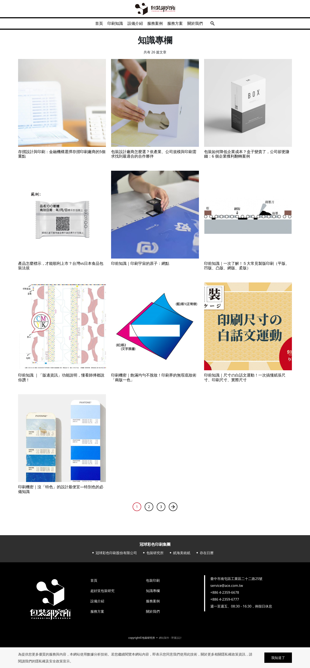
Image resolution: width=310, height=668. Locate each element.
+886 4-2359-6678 (224, 594)
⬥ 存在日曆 (204, 555)
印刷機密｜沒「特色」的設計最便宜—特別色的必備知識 (60, 491)
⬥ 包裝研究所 (153, 555)
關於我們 (201, 24)
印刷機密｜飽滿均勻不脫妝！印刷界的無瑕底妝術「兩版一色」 (153, 379)
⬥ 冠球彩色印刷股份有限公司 (114, 555)
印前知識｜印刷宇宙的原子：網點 (140, 265)
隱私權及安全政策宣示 (52, 661)
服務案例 (156, 24)
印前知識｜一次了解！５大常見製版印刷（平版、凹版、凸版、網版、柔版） (246, 268)
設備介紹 (134, 24)
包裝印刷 (153, 582)
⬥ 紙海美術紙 (179, 555)
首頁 (93, 24)
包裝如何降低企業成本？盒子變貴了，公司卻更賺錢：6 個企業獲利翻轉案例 (246, 156)
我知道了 (278, 657)
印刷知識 (111, 24)
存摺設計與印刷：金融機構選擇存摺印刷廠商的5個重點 (61, 156)
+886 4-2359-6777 (224, 601)
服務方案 (178, 24)
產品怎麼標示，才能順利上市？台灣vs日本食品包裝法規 (60, 268)
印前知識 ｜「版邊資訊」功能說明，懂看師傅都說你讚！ (61, 379)
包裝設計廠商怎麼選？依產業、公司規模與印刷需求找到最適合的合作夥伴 (153, 156)
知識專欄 (153, 593)
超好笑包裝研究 (102, 593)
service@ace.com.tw (226, 588)
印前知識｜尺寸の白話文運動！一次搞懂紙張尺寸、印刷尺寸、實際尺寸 (244, 379)
